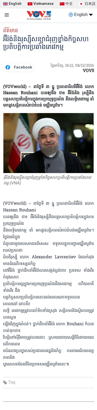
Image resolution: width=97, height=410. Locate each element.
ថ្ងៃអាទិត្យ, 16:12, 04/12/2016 (72, 66)
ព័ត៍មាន (10, 31)
